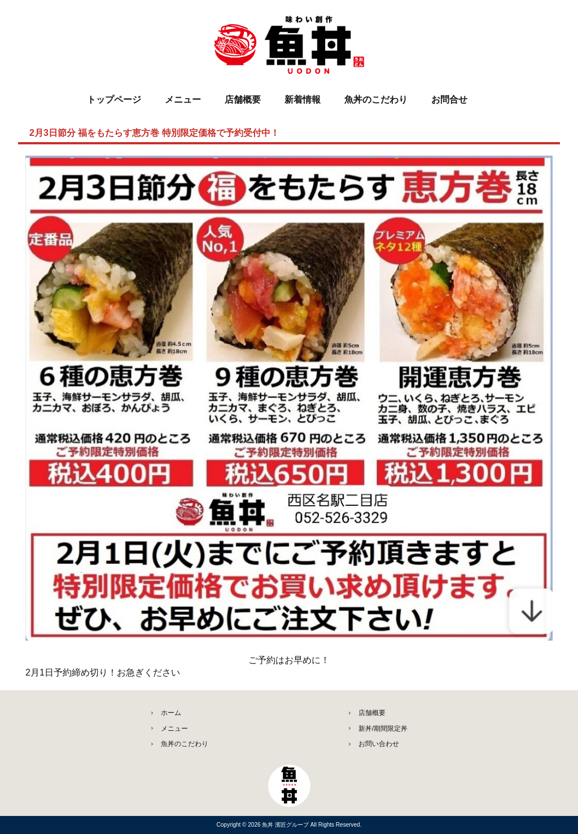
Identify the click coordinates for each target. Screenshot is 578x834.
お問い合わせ (378, 744)
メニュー (183, 99)
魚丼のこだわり (376, 99)
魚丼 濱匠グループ (286, 825)
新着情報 (302, 99)
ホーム (171, 713)
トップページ (114, 99)
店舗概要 (243, 99)
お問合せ (449, 99)
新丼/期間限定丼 (383, 728)
